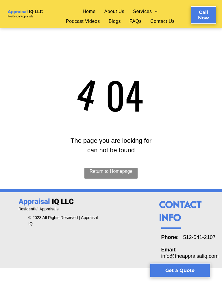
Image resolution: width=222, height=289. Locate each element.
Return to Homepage (111, 171)
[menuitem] (89, 11)
